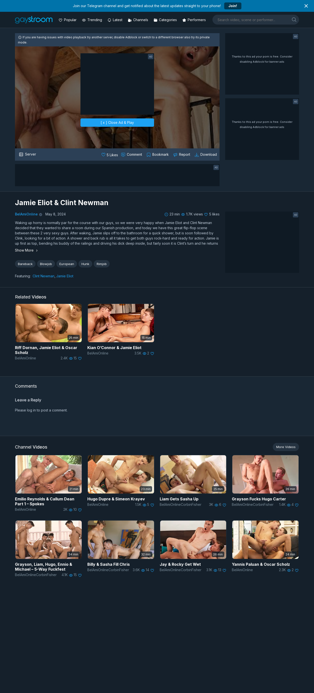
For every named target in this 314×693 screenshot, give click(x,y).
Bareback (25, 264)
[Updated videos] (115, 20)
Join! (232, 6)
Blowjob (46, 264)
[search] (294, 19)
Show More (27, 250)
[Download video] (206, 154)
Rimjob (102, 264)
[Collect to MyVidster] (158, 154)
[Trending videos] (92, 20)
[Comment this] (132, 154)
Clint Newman (43, 276)
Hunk (85, 264)
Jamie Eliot (64, 276)
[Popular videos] (68, 20)
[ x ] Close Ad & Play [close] (117, 122)
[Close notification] (306, 6)
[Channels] (138, 20)
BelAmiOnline (26, 214)
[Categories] (165, 20)
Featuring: (23, 276)
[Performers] (194, 20)
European (66, 264)
